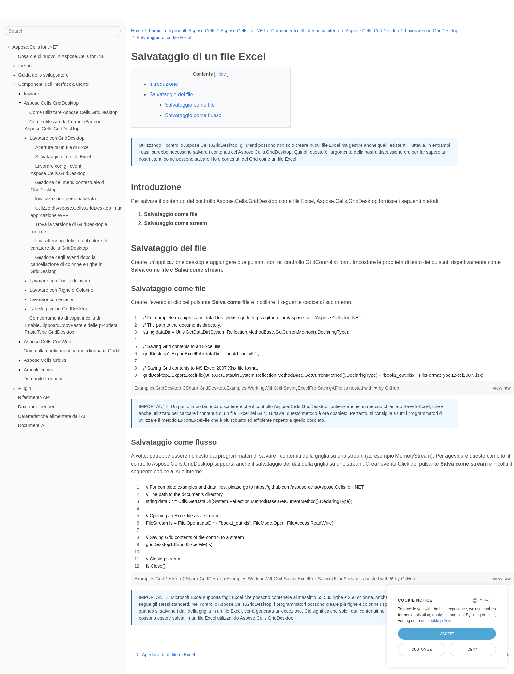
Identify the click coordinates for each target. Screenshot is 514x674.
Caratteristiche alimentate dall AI (51, 416)
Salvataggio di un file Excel (63, 156)
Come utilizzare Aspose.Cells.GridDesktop (73, 112)
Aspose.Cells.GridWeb (47, 341)
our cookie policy (435, 621)
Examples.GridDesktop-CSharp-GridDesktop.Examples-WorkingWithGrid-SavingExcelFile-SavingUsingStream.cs (249, 578)
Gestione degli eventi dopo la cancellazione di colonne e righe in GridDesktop (66, 264)
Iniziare (25, 65)
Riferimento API (34, 397)
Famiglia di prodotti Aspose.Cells (182, 30)
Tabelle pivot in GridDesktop (59, 308)
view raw (475, 388)
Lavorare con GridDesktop (57, 138)
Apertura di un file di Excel (62, 147)
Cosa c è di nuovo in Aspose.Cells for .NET (63, 56)
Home (137, 30)
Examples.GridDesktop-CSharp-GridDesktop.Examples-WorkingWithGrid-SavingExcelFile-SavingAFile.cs (241, 388)
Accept (447, 634)
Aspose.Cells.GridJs (45, 360)
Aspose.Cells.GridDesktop (51, 102)
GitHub (392, 388)
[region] (309, 346)
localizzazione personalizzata (65, 198)
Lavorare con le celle (51, 299)
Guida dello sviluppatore (43, 75)
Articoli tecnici (38, 369)
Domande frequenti (43, 378)
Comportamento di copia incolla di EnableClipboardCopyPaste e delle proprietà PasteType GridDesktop (71, 325)
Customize (422, 649)
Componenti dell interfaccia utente (53, 84)
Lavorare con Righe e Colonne (61, 290)
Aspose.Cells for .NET (35, 47)
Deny (472, 649)
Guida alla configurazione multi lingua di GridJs (72, 350)
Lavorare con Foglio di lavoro (60, 280)
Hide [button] (216, 74)
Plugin (24, 388)
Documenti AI (32, 425)
